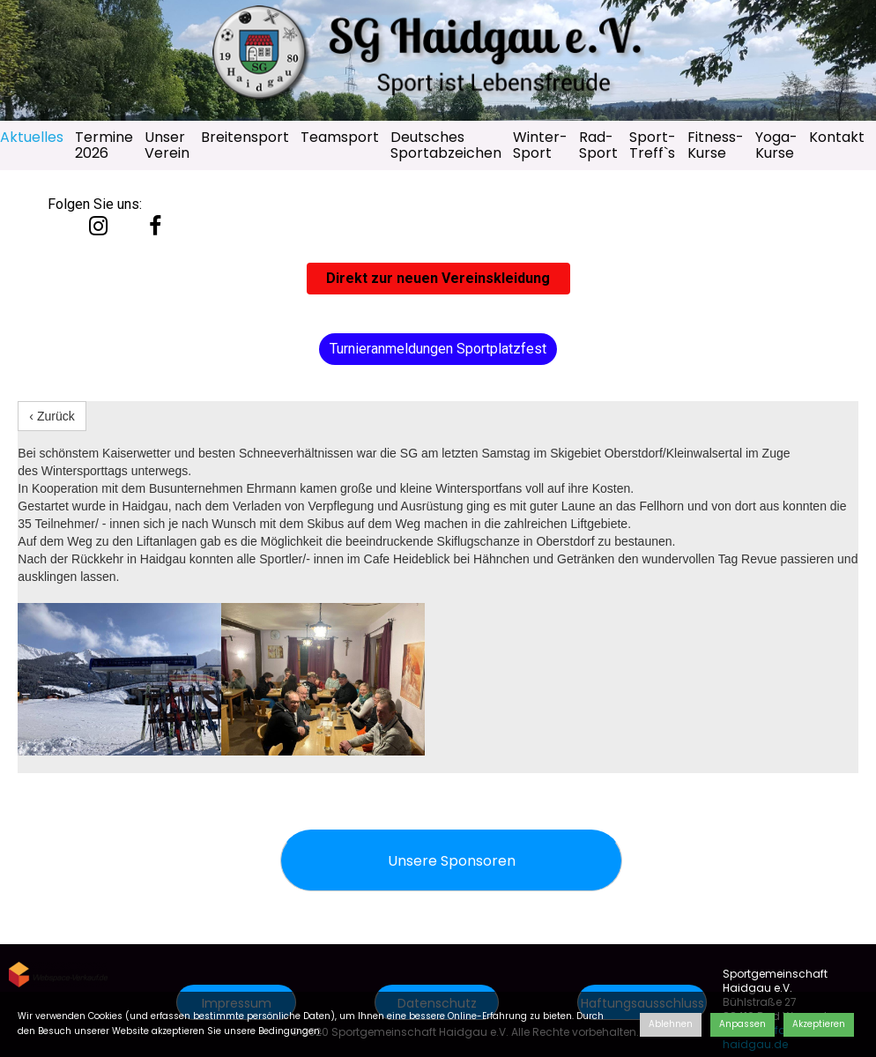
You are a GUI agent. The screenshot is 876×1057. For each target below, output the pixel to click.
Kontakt (837, 137)
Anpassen (742, 1024)
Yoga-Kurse (776, 145)
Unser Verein (167, 145)
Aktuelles (31, 137)
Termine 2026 (104, 145)
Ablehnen (671, 1024)
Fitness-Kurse (715, 145)
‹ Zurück (51, 416)
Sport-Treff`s (652, 145)
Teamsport (340, 137)
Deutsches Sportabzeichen (445, 145)
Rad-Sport (598, 145)
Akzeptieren (818, 1024)
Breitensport (245, 137)
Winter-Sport (540, 145)
